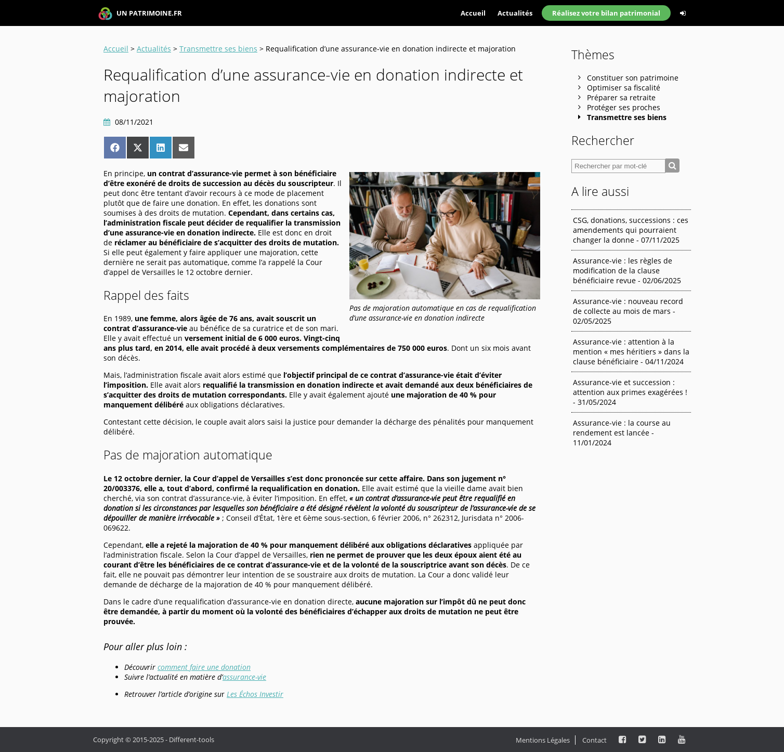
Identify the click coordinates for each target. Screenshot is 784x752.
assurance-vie (244, 677)
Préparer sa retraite (621, 97)
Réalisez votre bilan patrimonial (606, 13)
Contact (594, 740)
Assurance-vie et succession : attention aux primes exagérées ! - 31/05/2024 (630, 392)
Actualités (515, 13)
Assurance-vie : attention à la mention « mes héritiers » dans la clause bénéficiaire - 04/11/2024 (631, 351)
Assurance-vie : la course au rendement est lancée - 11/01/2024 (622, 432)
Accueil (473, 13)
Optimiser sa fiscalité (623, 88)
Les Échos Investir (255, 694)
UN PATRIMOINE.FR (140, 13)
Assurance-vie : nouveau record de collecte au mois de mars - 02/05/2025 (628, 311)
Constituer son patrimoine (632, 78)
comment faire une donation (204, 667)
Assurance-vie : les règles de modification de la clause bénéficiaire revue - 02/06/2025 (627, 270)
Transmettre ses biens (218, 49)
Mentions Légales (543, 740)
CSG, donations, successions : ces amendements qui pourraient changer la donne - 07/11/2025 (630, 230)
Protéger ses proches (623, 107)
